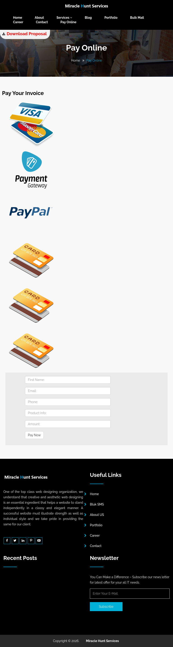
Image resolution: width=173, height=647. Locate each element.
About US (97, 515)
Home (17, 17)
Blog (88, 17)
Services (64, 17)
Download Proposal (27, 33)
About (39, 17)
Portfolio (111, 17)
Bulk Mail (137, 17)
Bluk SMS (97, 504)
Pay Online (68, 22)
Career (18, 22)
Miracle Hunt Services (102, 641)
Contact (42, 22)
